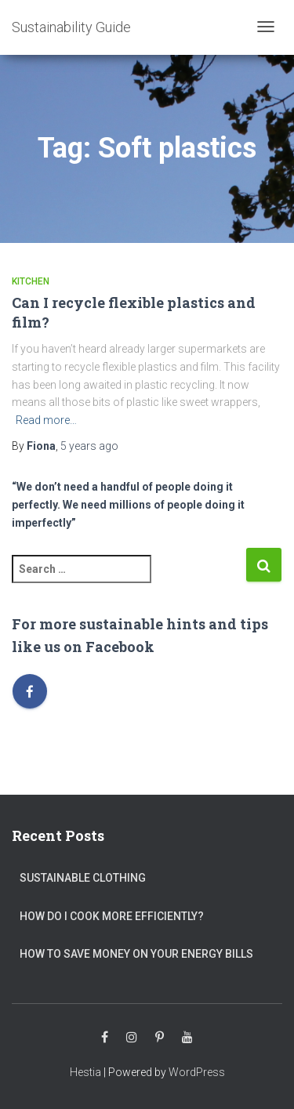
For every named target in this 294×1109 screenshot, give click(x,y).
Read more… (46, 420)
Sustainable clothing (83, 878)
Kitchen (30, 281)
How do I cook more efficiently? (112, 916)
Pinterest (159, 1038)
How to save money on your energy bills (136, 954)
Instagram (131, 1038)
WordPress (197, 1072)
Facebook (104, 1038)
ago (89, 446)
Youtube (187, 1038)
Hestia (85, 1072)
